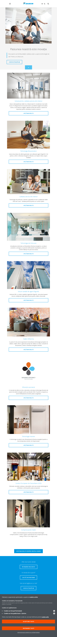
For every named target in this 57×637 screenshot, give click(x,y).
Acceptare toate (28, 621)
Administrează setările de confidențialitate (28, 632)
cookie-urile (45, 617)
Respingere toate (28, 628)
